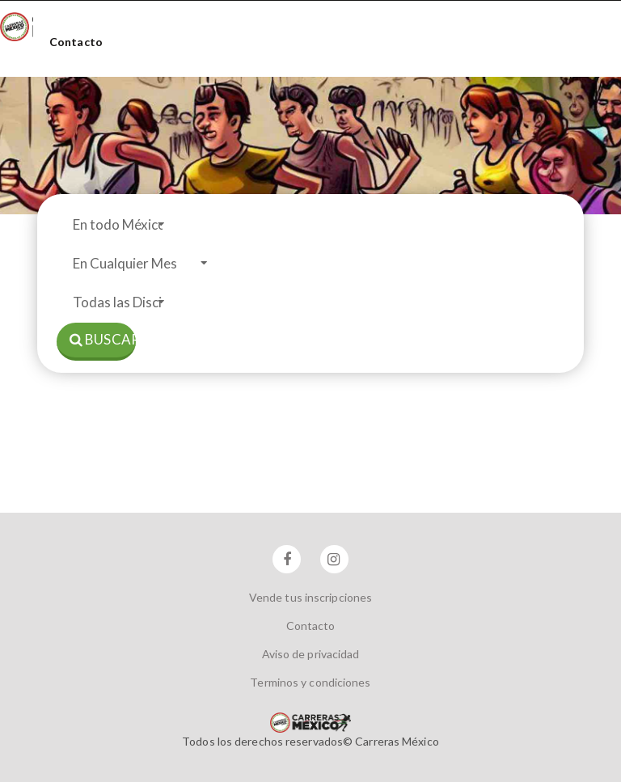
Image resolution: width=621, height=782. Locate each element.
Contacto (76, 42)
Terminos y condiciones (310, 682)
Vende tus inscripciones (310, 597)
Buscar (103, 339)
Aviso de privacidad (311, 654)
